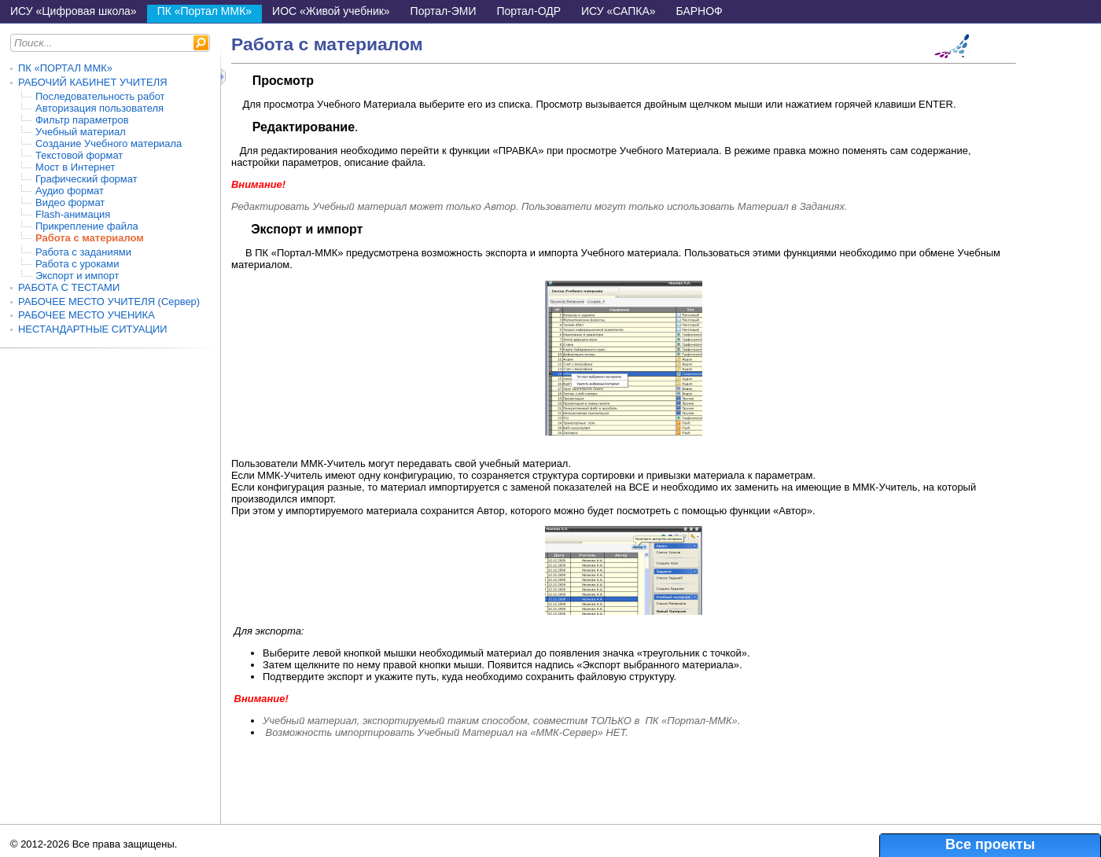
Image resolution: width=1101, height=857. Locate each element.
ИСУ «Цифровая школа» (73, 11)
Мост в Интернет (75, 167)
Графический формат (86, 179)
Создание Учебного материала (108, 143)
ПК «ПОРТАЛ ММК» (65, 68)
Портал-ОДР (529, 11)
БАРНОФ (699, 11)
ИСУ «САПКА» (618, 11)
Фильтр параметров (82, 120)
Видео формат (70, 202)
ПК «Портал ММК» (204, 11)
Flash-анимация (72, 214)
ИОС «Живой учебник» (331, 11)
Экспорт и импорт (77, 275)
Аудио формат (69, 191)
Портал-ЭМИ (444, 11)
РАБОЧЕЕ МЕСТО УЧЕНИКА (86, 315)
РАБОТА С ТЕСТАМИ (69, 287)
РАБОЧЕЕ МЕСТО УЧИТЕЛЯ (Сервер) (109, 301)
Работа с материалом (89, 238)
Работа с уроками (77, 264)
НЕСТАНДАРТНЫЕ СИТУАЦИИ (93, 329)
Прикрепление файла (86, 226)
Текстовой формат (79, 155)
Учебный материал (80, 132)
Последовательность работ (100, 96)
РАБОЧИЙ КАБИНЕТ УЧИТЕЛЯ (93, 82)
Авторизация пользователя (99, 108)
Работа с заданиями (83, 252)
